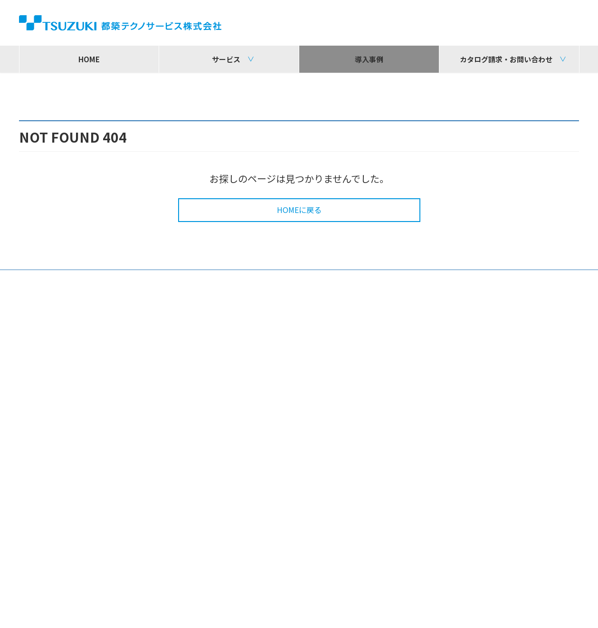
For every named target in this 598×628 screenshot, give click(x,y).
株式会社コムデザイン (149, 571)
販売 (37, 394)
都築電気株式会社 (141, 554)
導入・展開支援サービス (263, 477)
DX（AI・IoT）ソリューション (81, 406)
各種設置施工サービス (260, 489)
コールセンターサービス (263, 434)
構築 (230, 379)
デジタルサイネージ (63, 419)
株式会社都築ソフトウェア (321, 554)
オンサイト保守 (248, 501)
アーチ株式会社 (301, 571)
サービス (38, 375)
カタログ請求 (440, 412)
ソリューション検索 (453, 431)
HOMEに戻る (299, 223)
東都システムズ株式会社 (482, 571)
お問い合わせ (440, 394)
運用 (230, 421)
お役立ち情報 (52, 443)
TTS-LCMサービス (253, 446)
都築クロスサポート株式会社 (490, 554)
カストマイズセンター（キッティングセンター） (304, 513)
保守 (230, 464)
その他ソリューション (67, 430)
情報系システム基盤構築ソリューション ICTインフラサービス (300, 397)
